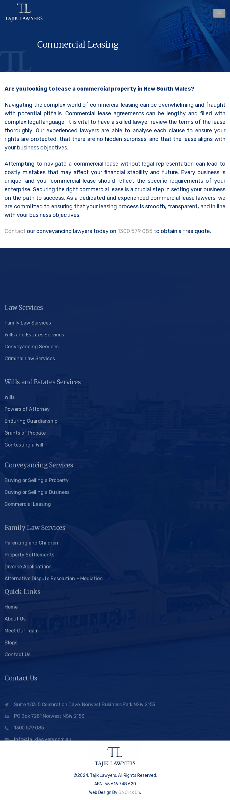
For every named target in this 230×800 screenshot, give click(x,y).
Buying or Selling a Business (37, 554)
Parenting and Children (31, 605)
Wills (10, 469)
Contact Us (18, 694)
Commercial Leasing (28, 566)
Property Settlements (29, 616)
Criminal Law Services (30, 431)
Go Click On (129, 792)
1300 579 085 (135, 231)
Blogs (11, 682)
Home (11, 646)
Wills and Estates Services (34, 407)
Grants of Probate (25, 505)
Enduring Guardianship (31, 493)
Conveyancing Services (32, 419)
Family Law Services (28, 395)
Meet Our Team (22, 670)
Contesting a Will (24, 517)
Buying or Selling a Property (37, 542)
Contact (15, 231)
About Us (15, 658)
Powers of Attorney (27, 481)
